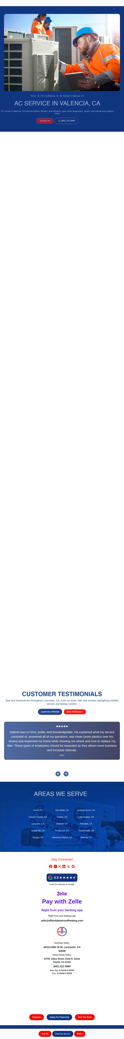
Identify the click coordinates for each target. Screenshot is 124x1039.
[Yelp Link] (69, 866)
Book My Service (62, 1034)
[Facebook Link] (51, 866)
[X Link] (59, 866)
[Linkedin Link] (64, 866)
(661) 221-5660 (62, 966)
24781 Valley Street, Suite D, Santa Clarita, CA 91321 (62, 960)
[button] (79, 1034)
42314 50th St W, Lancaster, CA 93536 (62, 949)
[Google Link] (73, 866)
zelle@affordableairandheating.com (62, 920)
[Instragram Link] (55, 866)
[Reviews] (62, 743)
